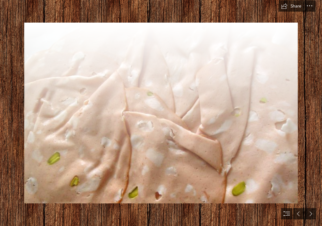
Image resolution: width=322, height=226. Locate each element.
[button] (291, 6)
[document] (161, 113)
